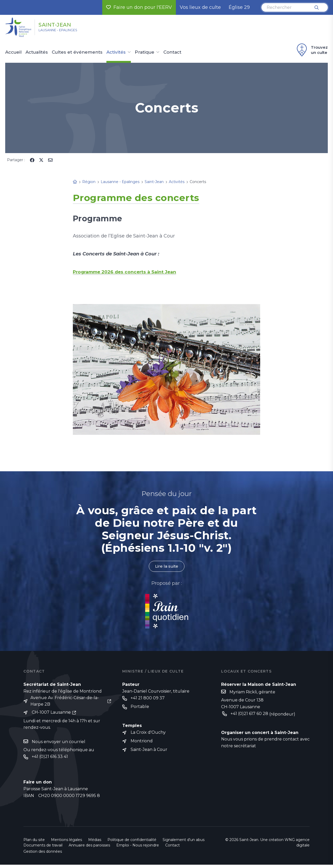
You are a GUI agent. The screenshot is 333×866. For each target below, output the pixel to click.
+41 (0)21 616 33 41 (50, 757)
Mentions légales (66, 841)
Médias (94, 841)
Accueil (13, 52)
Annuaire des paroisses (89, 846)
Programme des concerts (146, 197)
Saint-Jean (63, 24)
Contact (172, 52)
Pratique (144, 52)
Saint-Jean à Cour (149, 751)
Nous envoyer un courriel (58, 742)
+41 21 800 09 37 (148, 698)
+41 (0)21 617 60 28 (249, 714)
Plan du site (34, 841)
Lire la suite (166, 566)
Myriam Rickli (243, 692)
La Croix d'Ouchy (148, 733)
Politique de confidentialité (131, 841)
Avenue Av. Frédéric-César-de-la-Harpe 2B (64, 701)
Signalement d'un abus (183, 841)
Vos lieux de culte (200, 7)
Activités (116, 52)
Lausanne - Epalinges (65, 31)
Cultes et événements (77, 52)
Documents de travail (42, 846)
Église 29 (239, 7)
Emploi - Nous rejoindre (137, 846)
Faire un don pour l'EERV (139, 7)
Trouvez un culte (311, 50)
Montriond (142, 742)
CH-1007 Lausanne (51, 713)
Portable (140, 707)
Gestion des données (42, 852)
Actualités (36, 52)
